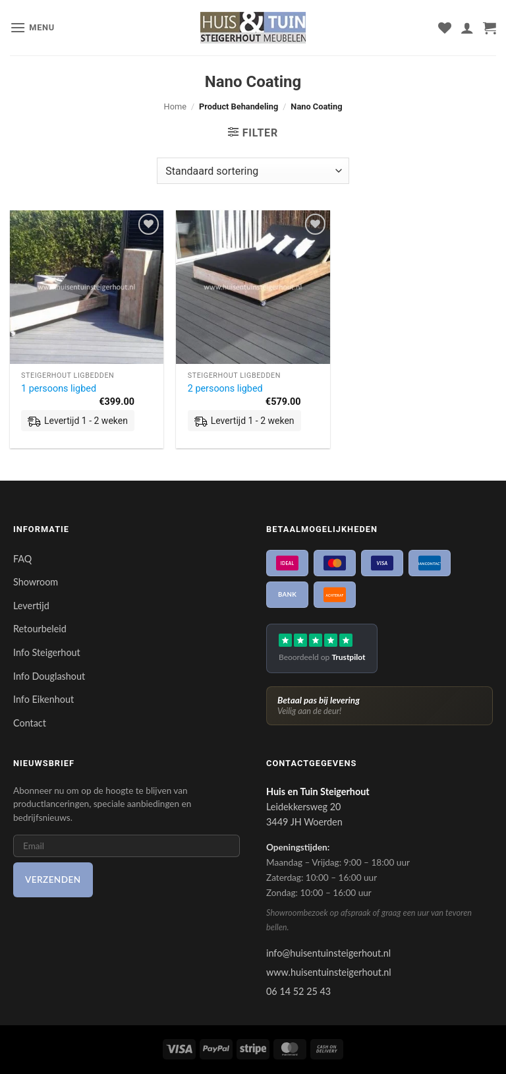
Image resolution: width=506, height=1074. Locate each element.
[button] (32, 27)
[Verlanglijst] (444, 27)
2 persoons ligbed (225, 388)
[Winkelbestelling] (253, 171)
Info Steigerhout (46, 652)
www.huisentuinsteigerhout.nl (328, 972)
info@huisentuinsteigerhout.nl (328, 953)
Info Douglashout (49, 676)
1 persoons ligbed (58, 388)
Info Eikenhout (43, 699)
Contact (29, 723)
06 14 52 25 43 (298, 991)
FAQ (22, 558)
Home (175, 106)
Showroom (35, 581)
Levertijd (31, 605)
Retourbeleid (40, 628)
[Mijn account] (467, 27)
